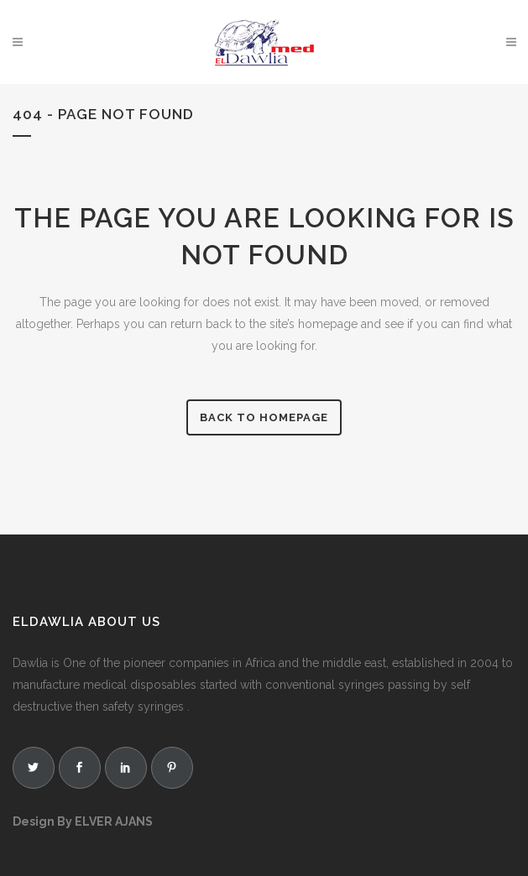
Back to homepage (264, 417)
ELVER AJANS (114, 821)
